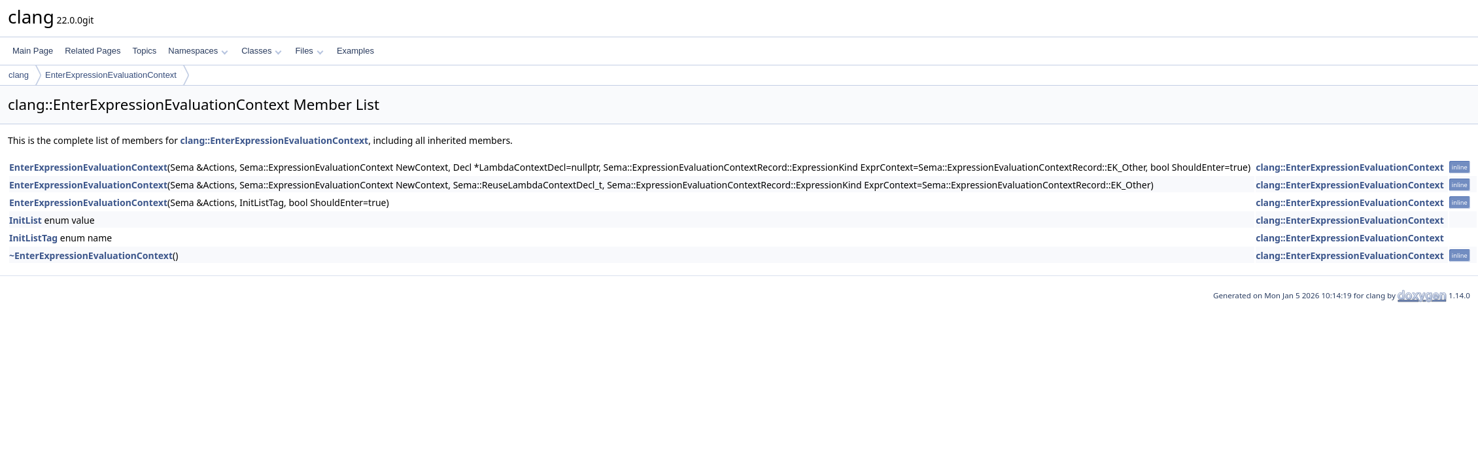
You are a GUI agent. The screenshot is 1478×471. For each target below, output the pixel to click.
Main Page (32, 51)
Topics (144, 51)
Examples (355, 51)
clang (19, 75)
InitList (25, 220)
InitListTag (33, 238)
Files (309, 51)
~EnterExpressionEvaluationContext (91, 255)
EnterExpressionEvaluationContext (111, 75)
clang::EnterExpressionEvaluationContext (274, 140)
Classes (261, 51)
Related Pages (92, 51)
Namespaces (198, 51)
